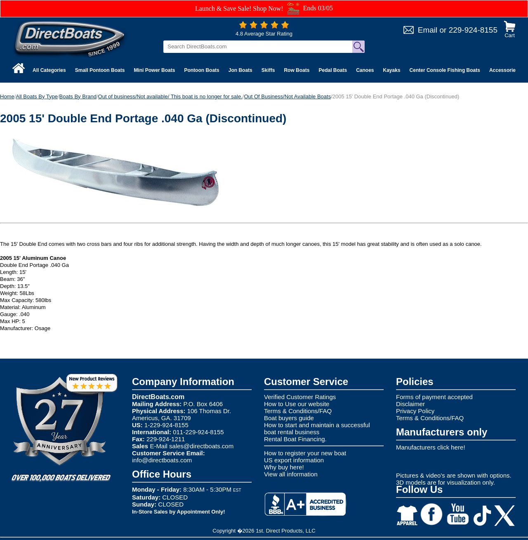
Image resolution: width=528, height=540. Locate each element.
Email (428, 30)
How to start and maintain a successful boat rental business (317, 428)
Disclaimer (410, 403)
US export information (294, 460)
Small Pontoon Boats (100, 70)
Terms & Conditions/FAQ (298, 410)
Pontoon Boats (201, 70)
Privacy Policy (415, 410)
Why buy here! (284, 467)
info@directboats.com (162, 460)
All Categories (49, 70)
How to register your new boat (305, 453)
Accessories (504, 70)
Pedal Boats (332, 70)
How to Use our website (296, 403)
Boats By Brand (78, 96)
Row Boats (296, 70)
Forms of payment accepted (434, 396)
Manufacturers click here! (430, 447)
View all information (291, 474)
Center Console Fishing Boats (445, 70)
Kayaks (392, 70)
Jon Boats (240, 70)
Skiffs (268, 70)
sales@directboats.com (201, 446)
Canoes (365, 70)
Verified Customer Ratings (300, 396)
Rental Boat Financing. (295, 438)
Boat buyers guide (289, 417)
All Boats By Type (37, 96)
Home (7, 96)
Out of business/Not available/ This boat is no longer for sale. (170, 96)
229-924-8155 (473, 30)
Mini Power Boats (154, 70)
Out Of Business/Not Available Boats (287, 96)
